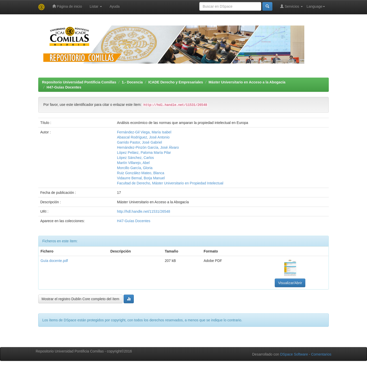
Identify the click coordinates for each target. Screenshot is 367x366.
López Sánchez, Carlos (135, 158)
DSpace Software (294, 354)
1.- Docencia (132, 82)
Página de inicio (67, 6)
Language (316, 6)
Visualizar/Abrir (290, 283)
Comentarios (321, 354)
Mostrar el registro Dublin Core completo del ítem (80, 299)
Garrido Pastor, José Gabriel (139, 142)
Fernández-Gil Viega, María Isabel (144, 132)
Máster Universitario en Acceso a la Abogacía (246, 82)
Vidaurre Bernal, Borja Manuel (141, 178)
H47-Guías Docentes (64, 87)
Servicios (291, 6)
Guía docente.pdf (54, 261)
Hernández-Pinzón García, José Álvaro (148, 147)
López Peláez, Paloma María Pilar (144, 152)
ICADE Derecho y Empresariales (175, 82)
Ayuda (115, 6)
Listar (96, 6)
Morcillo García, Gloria (134, 168)
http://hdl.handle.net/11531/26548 (143, 211)
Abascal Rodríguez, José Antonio (143, 137)
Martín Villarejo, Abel (133, 163)
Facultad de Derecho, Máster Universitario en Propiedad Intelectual (170, 183)
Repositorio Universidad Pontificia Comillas (79, 82)
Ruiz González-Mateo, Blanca (140, 173)
